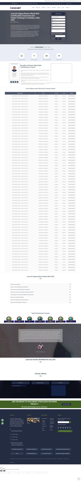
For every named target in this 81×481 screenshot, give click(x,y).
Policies (43, 430)
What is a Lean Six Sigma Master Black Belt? (19, 286)
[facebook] (11, 82)
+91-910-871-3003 (23, 3)
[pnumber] (59, 25)
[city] (59, 28)
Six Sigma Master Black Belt (63, 449)
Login (63, 7)
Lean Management (31, 453)
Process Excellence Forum (52, 426)
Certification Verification (52, 422)
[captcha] (58, 36)
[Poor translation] (4, 471)
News (70, 3)
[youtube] (17, 82)
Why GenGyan (44, 418)
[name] (59, 20)
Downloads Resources (52, 419)
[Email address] (63, 422)
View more (29, 423)
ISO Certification (46, 453)
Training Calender (43, 421)
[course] (58, 17)
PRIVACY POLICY (12, 462)
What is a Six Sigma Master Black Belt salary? (20, 299)
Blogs (59, 7)
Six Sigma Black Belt (46, 449)
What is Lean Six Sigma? (15, 284)
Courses (43, 7)
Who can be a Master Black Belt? (17, 297)
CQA (17, 453)
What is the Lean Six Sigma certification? (19, 302)
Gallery (48, 7)
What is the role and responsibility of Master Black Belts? (22, 292)
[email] (59, 22)
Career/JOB (44, 426)
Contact (67, 7)
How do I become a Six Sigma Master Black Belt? (20, 289)
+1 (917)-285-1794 (35, 3)
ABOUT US (38, 7)
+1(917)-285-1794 (14, 439)
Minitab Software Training (63, 453)
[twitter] (15, 82)
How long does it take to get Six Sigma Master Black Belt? (22, 294)
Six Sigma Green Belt (32, 449)
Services (54, 7)
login (67, 3)
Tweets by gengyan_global (16, 385)
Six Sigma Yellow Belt (17, 449)
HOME (33, 7)
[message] (58, 30)
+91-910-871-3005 (29, 3)
